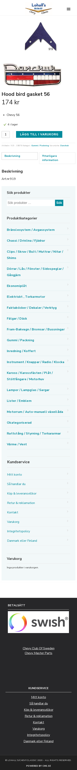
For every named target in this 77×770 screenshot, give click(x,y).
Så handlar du (16, 484)
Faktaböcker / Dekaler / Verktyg (32, 308)
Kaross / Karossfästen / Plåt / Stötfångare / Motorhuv (30, 376)
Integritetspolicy (18, 531)
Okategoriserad (19, 423)
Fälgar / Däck (17, 318)
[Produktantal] (6, 134)
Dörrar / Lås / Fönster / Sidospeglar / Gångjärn (35, 272)
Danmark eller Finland (22, 541)
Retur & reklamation (21, 503)
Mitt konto (14, 474)
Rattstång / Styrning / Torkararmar (34, 433)
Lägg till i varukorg (39, 134)
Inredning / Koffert (21, 351)
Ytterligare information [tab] (50, 158)
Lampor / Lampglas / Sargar (28, 390)
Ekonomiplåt (17, 286)
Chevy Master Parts (38, 653)
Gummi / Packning (40, 145)
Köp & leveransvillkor (21, 493)
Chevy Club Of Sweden (38, 648)
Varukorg (13, 522)
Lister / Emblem (19, 401)
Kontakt (12, 512)
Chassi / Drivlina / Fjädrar (26, 240)
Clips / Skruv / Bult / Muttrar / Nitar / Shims (35, 255)
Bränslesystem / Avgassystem (31, 230)
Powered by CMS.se (38, 765)
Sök (59, 202)
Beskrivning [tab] (12, 156)
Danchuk (64, 145)
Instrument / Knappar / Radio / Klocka (35, 362)
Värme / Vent (17, 444)
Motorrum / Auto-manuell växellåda (35, 412)
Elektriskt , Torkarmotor (26, 297)
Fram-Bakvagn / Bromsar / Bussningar (36, 329)
